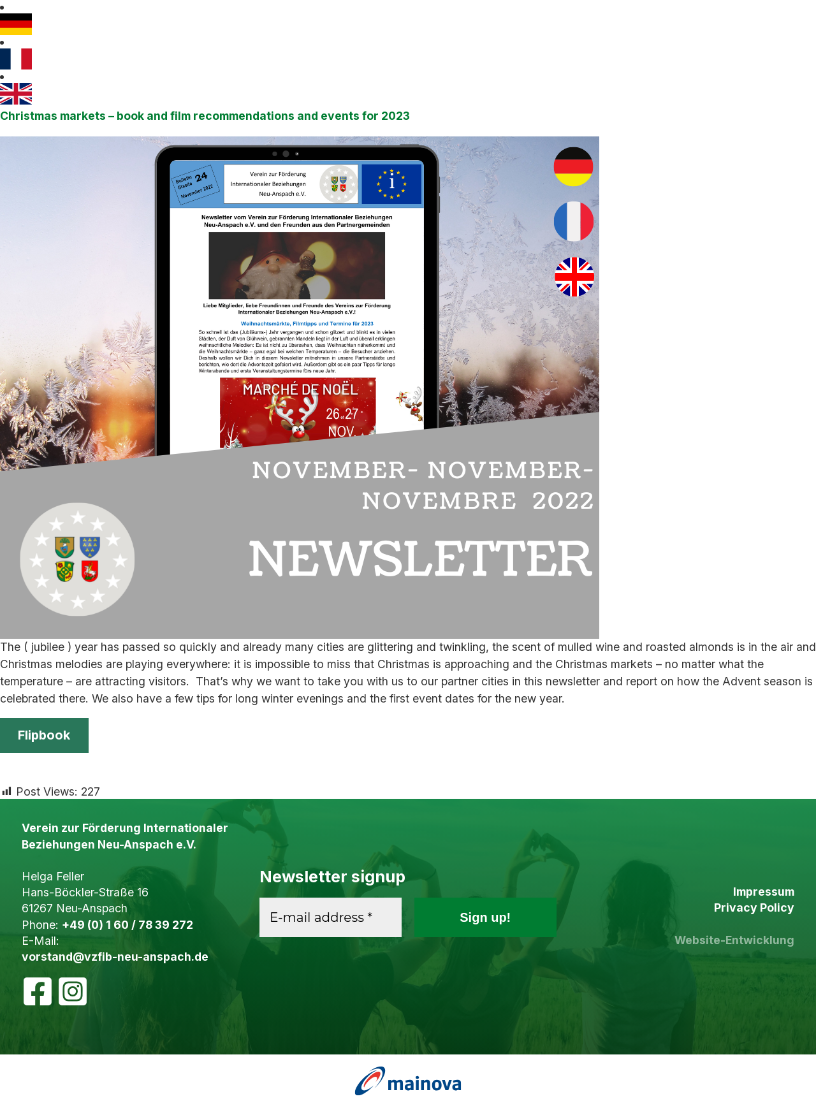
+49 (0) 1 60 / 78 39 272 (127, 924)
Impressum (763, 891)
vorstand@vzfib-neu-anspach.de (115, 956)
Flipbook (44, 735)
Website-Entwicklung (734, 940)
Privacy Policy (754, 907)
